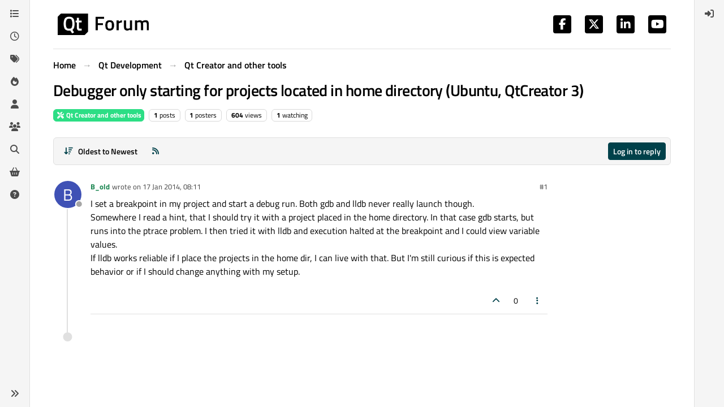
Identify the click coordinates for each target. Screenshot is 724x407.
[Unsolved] (15, 194)
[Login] (709, 14)
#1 (544, 186)
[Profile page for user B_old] (67, 194)
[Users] (15, 104)
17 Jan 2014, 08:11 (172, 186)
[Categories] (15, 14)
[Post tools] (538, 300)
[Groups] (15, 127)
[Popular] (15, 81)
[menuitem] (709, 14)
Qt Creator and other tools (98, 115)
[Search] (15, 149)
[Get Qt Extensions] (15, 172)
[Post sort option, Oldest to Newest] (100, 151)
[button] (15, 393)
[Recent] (15, 36)
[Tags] (15, 59)
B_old (100, 186)
